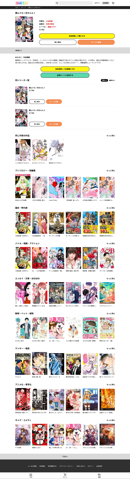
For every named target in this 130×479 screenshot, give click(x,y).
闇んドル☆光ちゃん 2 (37, 110)
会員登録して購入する (77, 36)
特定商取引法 (52, 466)
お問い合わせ (80, 466)
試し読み (58, 42)
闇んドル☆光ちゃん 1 (37, 88)
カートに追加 (96, 42)
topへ (65, 457)
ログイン (97, 3)
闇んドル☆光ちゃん (34, 7)
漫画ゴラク (52, 27)
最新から (112, 80)
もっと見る (111, 136)
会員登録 (105, 3)
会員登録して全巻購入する (65, 69)
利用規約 (42, 466)
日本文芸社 (50, 24)
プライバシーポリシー (66, 466)
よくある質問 (32, 466)
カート (65, 477)
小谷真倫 (49, 21)
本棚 (99, 477)
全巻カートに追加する (65, 75)
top (16, 7)
